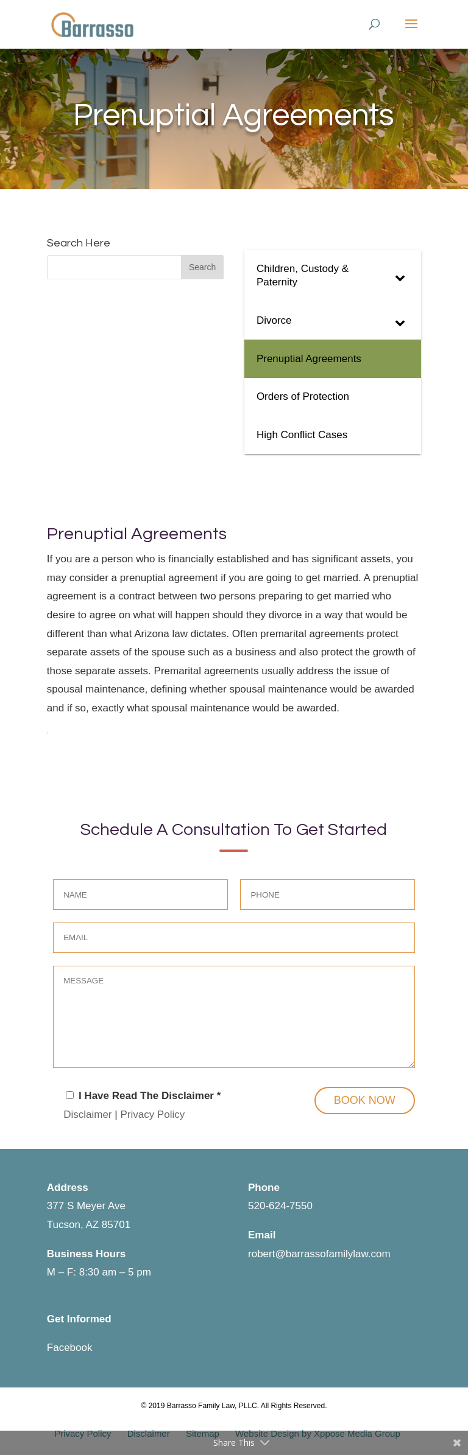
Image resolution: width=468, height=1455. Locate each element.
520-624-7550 (280, 1206)
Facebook (70, 1347)
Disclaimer (87, 1114)
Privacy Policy (152, 1114)
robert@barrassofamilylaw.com (319, 1254)
